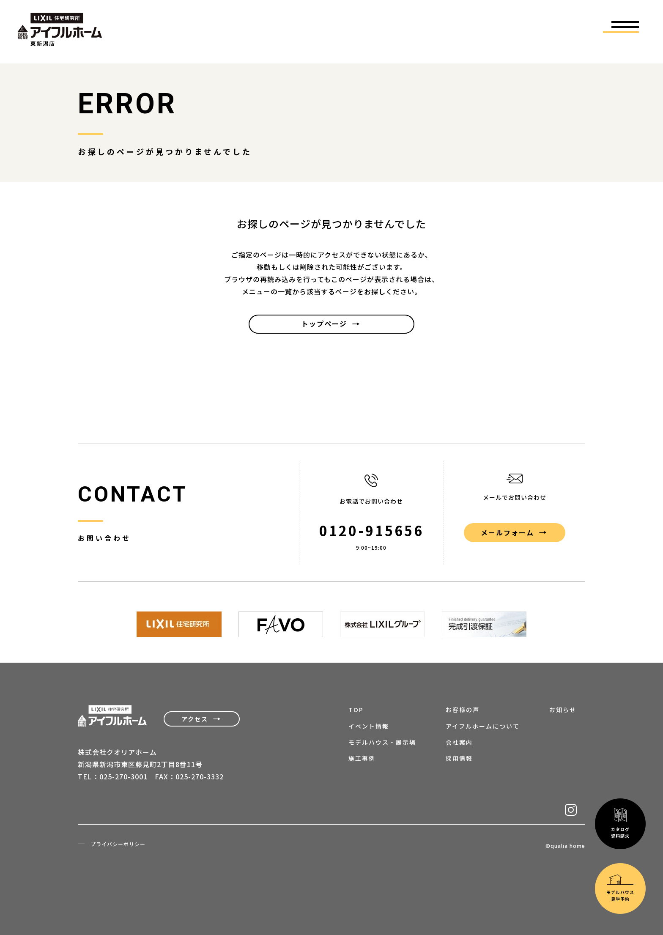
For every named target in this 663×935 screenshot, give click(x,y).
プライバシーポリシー (117, 843)
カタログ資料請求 (620, 743)
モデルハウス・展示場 (382, 742)
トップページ (324, 323)
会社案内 (459, 742)
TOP (356, 709)
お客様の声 (462, 709)
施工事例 (361, 758)
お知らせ (562, 709)
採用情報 (459, 758)
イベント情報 (368, 726)
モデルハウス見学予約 (620, 809)
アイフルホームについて (483, 726)
